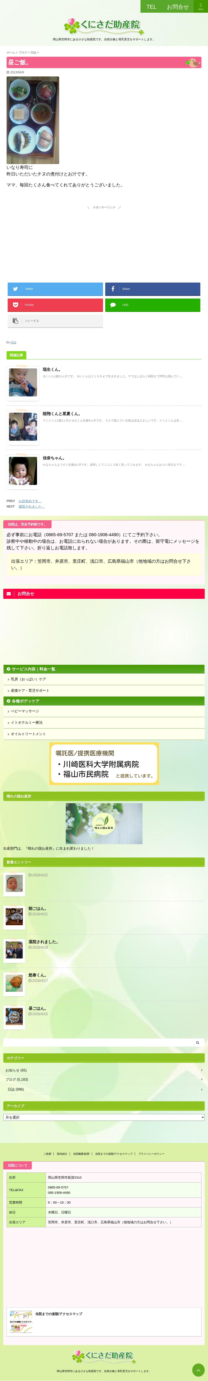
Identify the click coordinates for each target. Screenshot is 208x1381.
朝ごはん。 (38, 908)
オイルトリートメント (28, 734)
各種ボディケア (25, 701)
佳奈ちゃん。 (54, 458)
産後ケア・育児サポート (30, 690)
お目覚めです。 (30, 501)
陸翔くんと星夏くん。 (62, 414)
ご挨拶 (47, 1153)
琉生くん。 (52, 369)
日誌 (13, 342)
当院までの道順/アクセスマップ (114, 1153)
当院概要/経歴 (81, 1153)
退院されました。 (32, 506)
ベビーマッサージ (25, 711)
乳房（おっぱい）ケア (28, 679)
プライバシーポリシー (151, 1153)
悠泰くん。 (38, 975)
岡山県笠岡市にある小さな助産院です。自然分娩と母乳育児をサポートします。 (104, 1371)
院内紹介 (62, 1153)
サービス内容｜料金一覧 (33, 669)
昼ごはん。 (38, 1008)
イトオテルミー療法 (27, 722)
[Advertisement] (104, 237)
